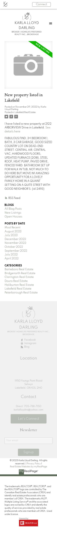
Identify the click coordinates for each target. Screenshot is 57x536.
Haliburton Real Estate (19, 285)
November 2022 (15, 243)
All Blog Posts (13, 209)
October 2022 (14, 247)
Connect (41, 4)
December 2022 (15, 239)
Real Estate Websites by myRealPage (28, 467)
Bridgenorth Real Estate (20, 273)
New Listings (13, 212)
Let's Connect (28, 418)
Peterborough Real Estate (21, 292)
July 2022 (11, 254)
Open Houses (13, 216)
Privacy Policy (34, 464)
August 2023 (13, 231)
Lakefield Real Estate (25, 112)
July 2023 (11, 235)
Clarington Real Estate (19, 277)
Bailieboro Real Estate (19, 269)
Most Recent (12, 227)
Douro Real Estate (16, 281)
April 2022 (12, 258)
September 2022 (16, 250)
